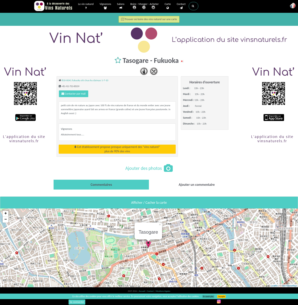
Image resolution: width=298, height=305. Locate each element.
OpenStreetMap (289, 286)
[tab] (101, 185)
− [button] (5, 220)
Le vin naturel (86, 6)
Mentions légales (163, 291)
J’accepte (221, 296)
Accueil (142, 291)
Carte (168, 6)
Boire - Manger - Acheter (144, 6)
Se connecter (77, 302)
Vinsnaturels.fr (53, 6)
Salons (120, 6)
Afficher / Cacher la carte (149, 202)
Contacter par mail (73, 93)
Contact (181, 6)
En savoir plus (208, 296)
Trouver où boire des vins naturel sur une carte (149, 19)
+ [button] (5, 214)
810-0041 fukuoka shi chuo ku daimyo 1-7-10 (85, 80)
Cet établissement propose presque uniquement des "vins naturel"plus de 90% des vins (117, 149)
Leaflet (274, 286)
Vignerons (105, 6)
